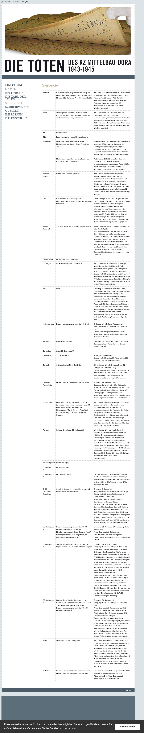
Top (129, 690)
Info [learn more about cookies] (74, 728)
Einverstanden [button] (127, 726)
